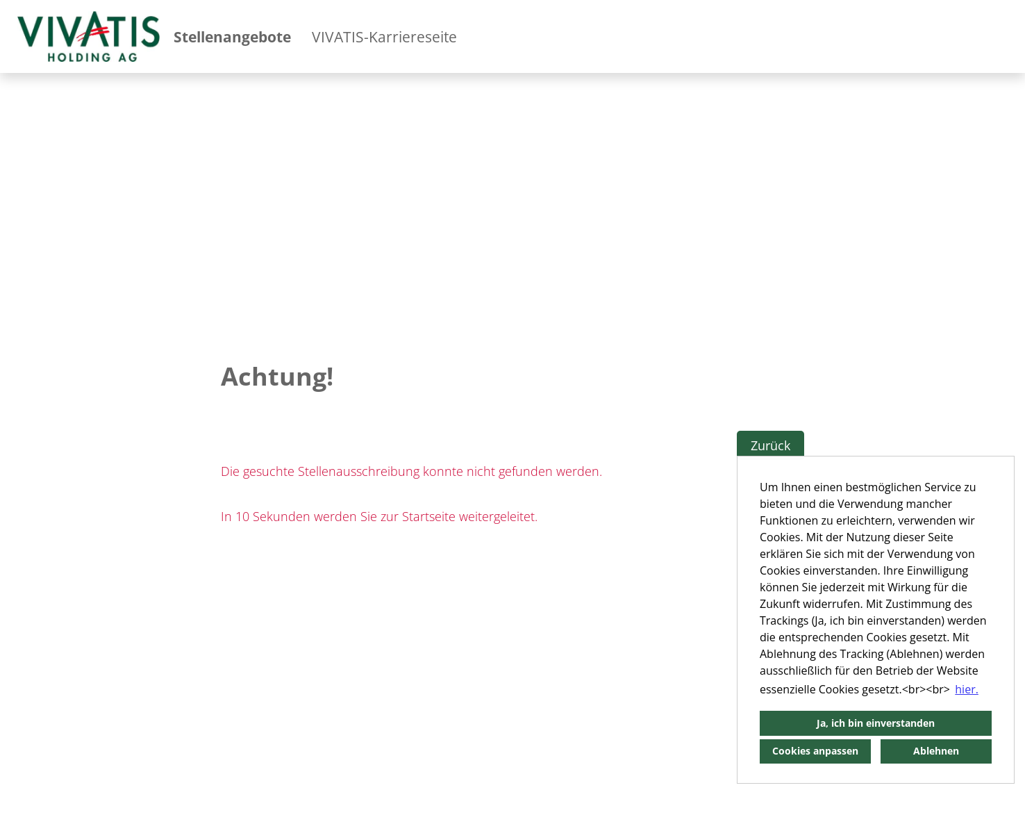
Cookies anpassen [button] (815, 750)
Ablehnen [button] (936, 750)
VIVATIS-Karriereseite (384, 37)
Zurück (770, 445)
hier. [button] (966, 689)
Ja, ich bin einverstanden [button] (876, 723)
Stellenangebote (232, 37)
